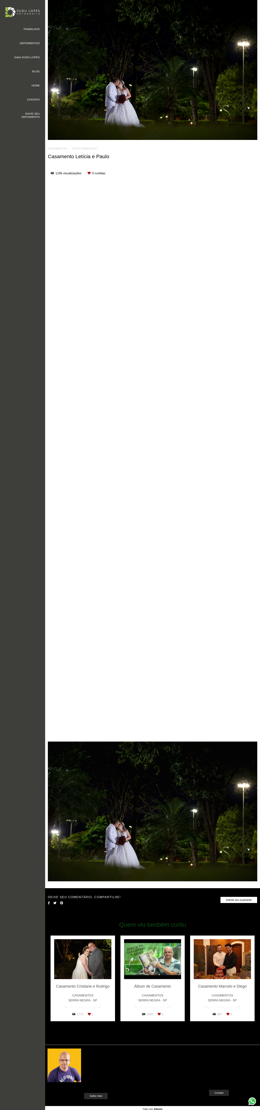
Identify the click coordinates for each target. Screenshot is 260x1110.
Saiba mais (96, 1095)
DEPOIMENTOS (30, 43)
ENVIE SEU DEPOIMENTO (30, 115)
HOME (36, 85)
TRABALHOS (31, 29)
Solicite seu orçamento (239, 899)
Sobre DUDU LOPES (27, 57)
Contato (219, 1092)
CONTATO (33, 99)
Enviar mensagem (225, 1058)
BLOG (36, 71)
